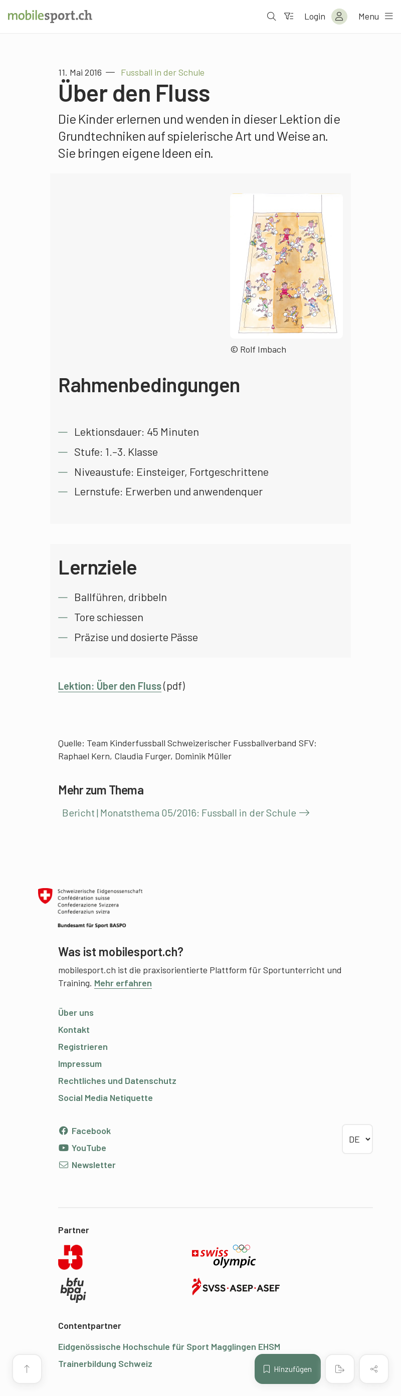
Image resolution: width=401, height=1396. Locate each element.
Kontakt (74, 1029)
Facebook (84, 1130)
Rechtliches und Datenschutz (117, 1080)
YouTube (82, 1147)
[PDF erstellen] (340, 1369)
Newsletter (87, 1164)
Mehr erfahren (123, 982)
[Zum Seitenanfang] (27, 1369)
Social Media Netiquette (105, 1097)
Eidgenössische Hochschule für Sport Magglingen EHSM (169, 1346)
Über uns (76, 1012)
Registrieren (83, 1046)
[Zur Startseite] (50, 16)
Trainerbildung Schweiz (105, 1363)
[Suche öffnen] (271, 16)
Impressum (80, 1063)
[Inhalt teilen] (374, 1369)
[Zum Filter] (288, 16)
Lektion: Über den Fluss (114, 685)
